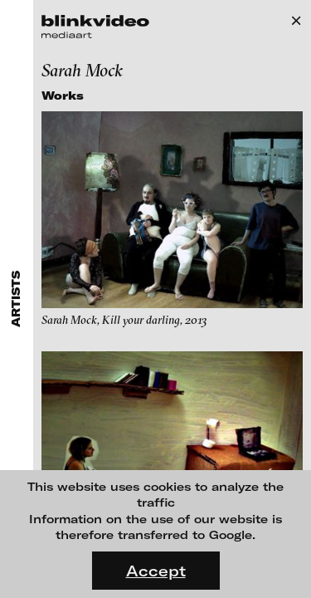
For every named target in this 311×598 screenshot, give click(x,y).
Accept (156, 570)
